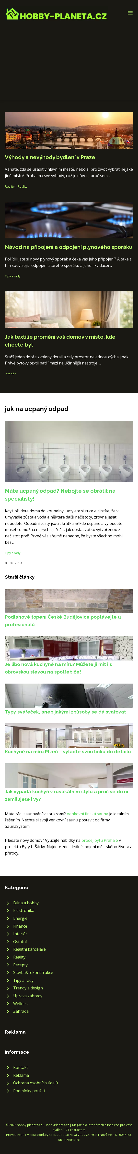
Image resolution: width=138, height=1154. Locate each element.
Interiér (10, 374)
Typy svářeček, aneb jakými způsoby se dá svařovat (65, 711)
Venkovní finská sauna (87, 814)
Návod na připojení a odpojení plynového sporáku (68, 247)
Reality (9, 186)
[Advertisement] (69, 57)
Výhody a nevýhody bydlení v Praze (50, 157)
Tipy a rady (12, 276)
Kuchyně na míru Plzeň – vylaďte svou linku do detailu (68, 751)
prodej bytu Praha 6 (99, 840)
